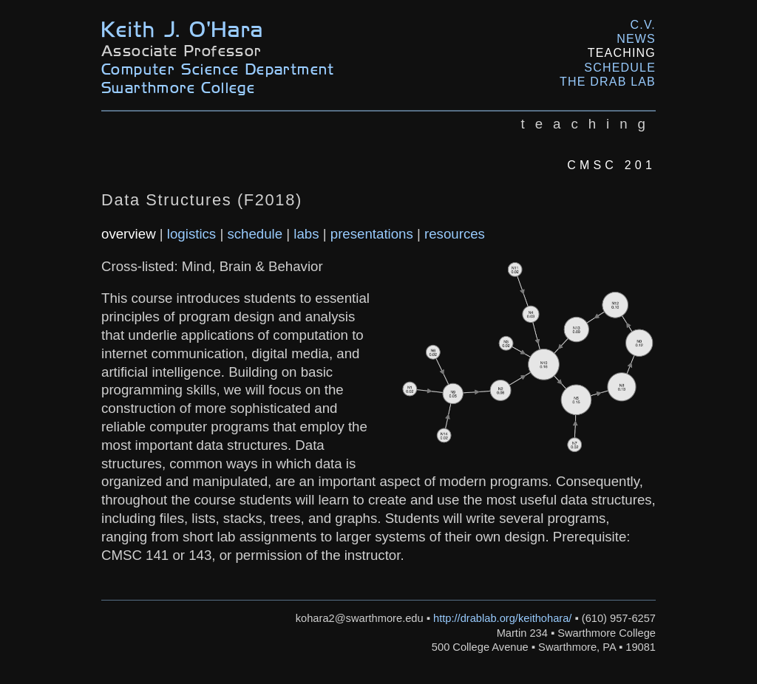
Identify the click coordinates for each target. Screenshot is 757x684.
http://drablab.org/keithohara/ (502, 618)
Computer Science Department (218, 68)
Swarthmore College (178, 86)
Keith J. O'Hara (182, 28)
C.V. (643, 24)
